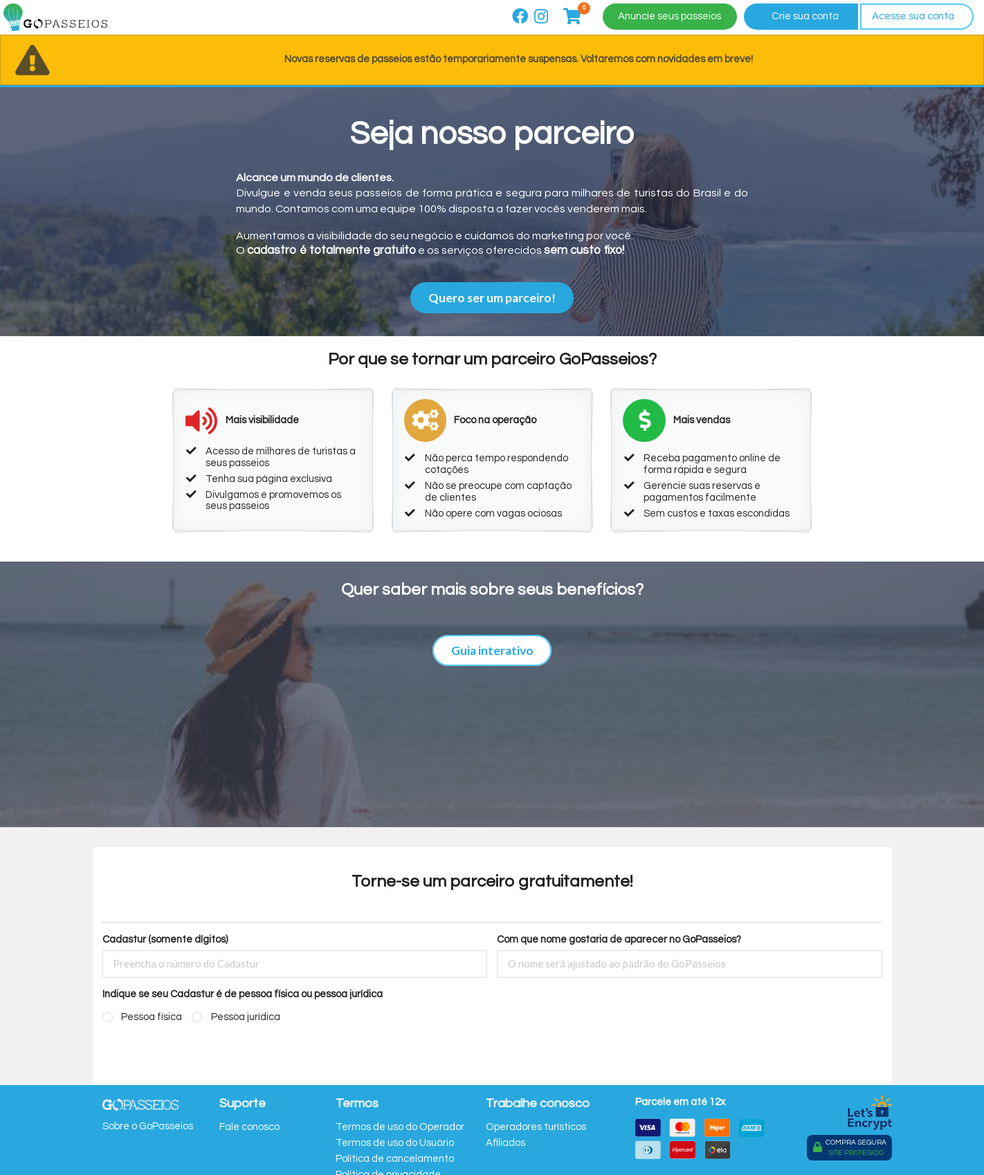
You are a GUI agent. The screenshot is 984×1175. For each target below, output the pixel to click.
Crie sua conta (805, 16)
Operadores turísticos (536, 1127)
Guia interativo (492, 650)
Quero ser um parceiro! (492, 297)
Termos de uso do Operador (400, 1127)
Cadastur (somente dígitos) (165, 939)
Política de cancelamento (395, 1159)
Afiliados (505, 1143)
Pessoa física (151, 1017)
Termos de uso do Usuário (395, 1143)
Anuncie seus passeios (669, 16)
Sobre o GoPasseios (147, 1126)
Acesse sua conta (913, 16)
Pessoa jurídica (245, 1017)
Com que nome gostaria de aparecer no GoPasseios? (619, 939)
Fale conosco (249, 1127)
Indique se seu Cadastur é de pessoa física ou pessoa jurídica (242, 994)
